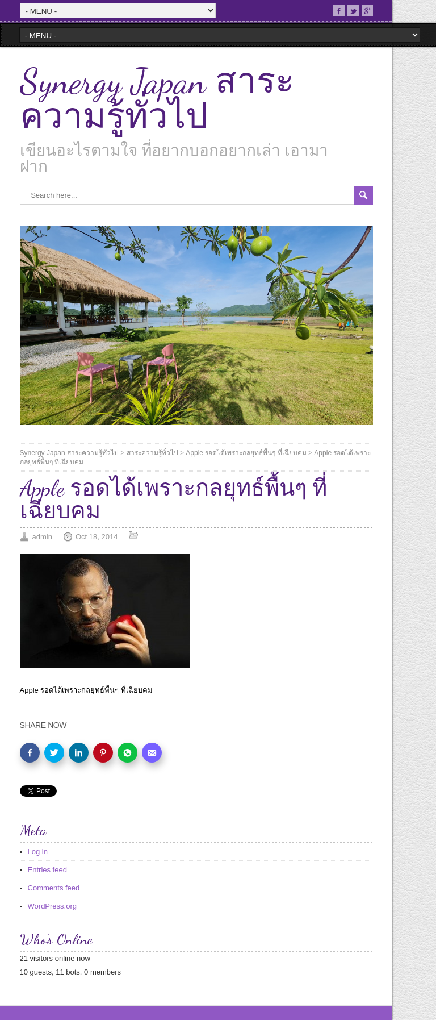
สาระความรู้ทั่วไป (152, 453)
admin (42, 536)
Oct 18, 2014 (97, 536)
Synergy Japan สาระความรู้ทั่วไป (157, 99)
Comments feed (54, 888)
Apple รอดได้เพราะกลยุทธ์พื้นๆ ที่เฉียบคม (246, 453)
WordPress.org (52, 906)
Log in (38, 851)
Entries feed (47, 869)
